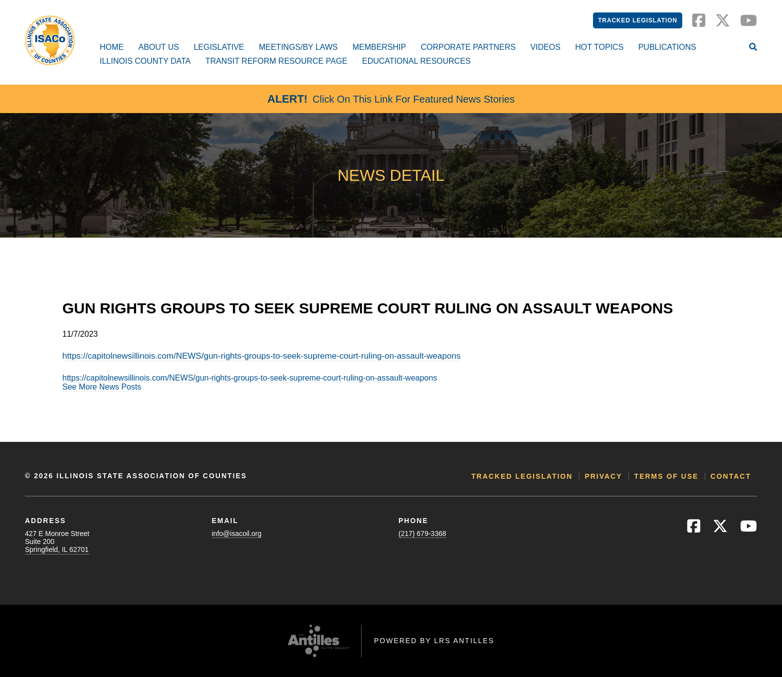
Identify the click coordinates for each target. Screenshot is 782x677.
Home (112, 47)
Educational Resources (416, 61)
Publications (667, 47)
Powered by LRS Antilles (434, 641)
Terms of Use (666, 476)
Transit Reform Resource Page (276, 61)
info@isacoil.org (237, 534)
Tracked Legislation (637, 20)
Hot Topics (599, 47)
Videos (545, 47)
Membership (379, 47)
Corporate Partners (468, 47)
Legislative (219, 47)
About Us (158, 47)
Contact (731, 476)
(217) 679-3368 (422, 534)
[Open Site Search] (753, 48)
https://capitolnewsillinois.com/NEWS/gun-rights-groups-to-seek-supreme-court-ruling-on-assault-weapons (261, 356)
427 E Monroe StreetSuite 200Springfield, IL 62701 (57, 541)
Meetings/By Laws (298, 47)
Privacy (603, 476)
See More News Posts (101, 387)
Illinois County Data (145, 61)
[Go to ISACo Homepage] (50, 40)
